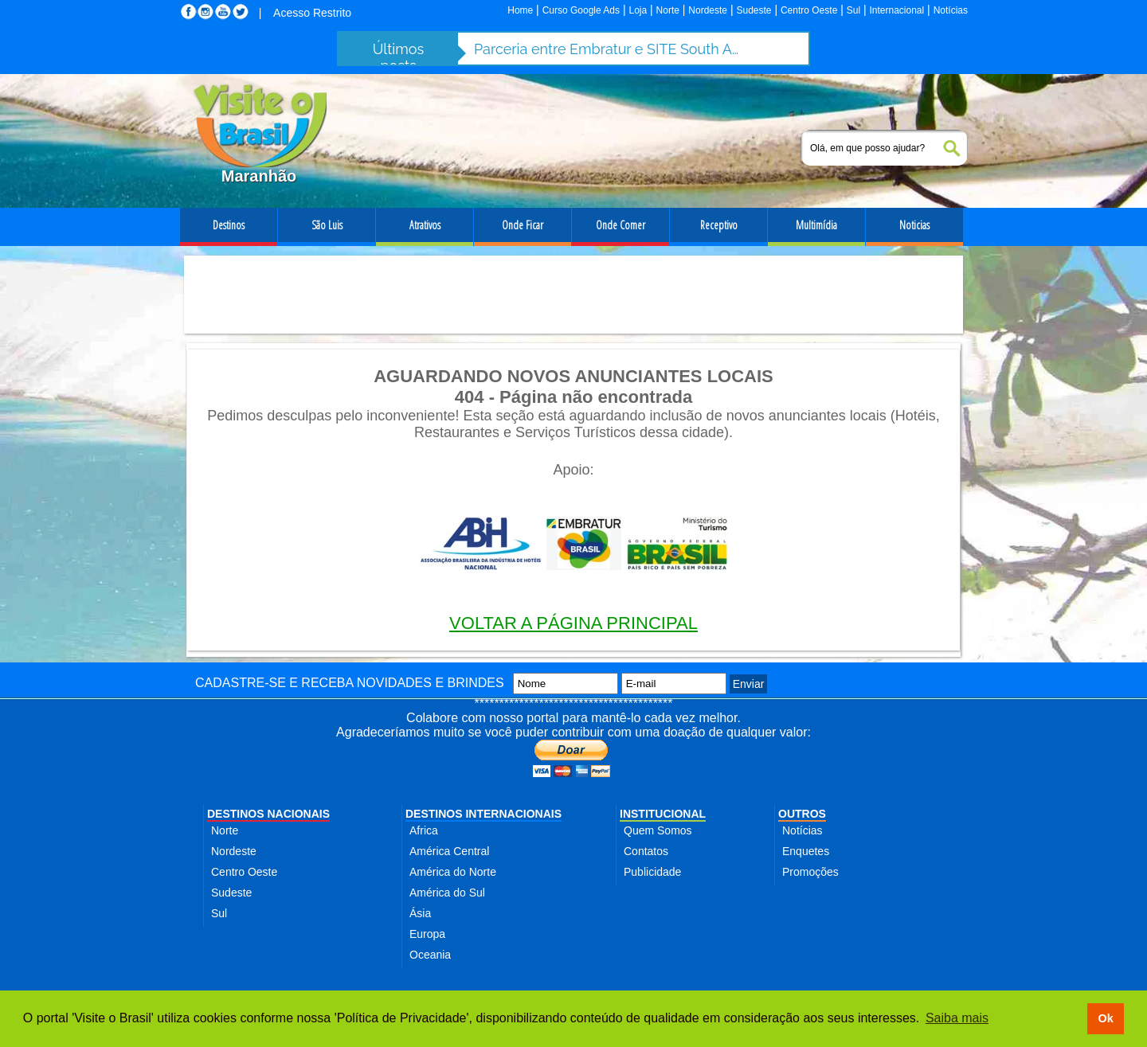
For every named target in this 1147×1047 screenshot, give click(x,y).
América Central (449, 851)
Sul (853, 10)
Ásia (420, 913)
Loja (637, 10)
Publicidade (652, 871)
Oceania (430, 954)
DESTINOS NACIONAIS (268, 813)
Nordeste (707, 10)
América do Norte (452, 871)
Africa (423, 830)
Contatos (646, 851)
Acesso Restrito (312, 12)
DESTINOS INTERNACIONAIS (483, 813)
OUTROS (802, 813)
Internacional (897, 10)
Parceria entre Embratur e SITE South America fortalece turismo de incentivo (609, 49)
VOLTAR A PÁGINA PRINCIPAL (573, 623)
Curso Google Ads (581, 10)
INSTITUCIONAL (663, 813)
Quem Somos (658, 830)
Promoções (810, 871)
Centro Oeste (809, 10)
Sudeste (753, 10)
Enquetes (805, 851)
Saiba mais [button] (957, 1018)
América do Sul (447, 892)
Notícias (951, 10)
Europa (427, 934)
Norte (667, 10)
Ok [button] (1105, 1018)
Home (520, 10)
